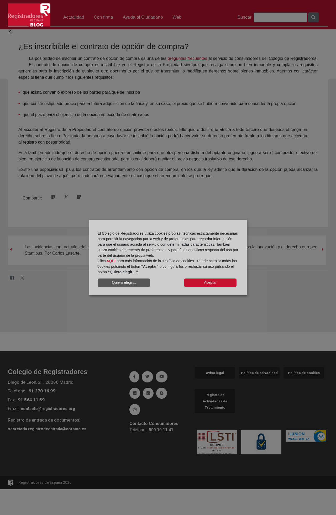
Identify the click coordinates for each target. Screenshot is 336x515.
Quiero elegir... (124, 282)
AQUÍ (111, 261)
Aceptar (210, 282)
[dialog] (168, 257)
